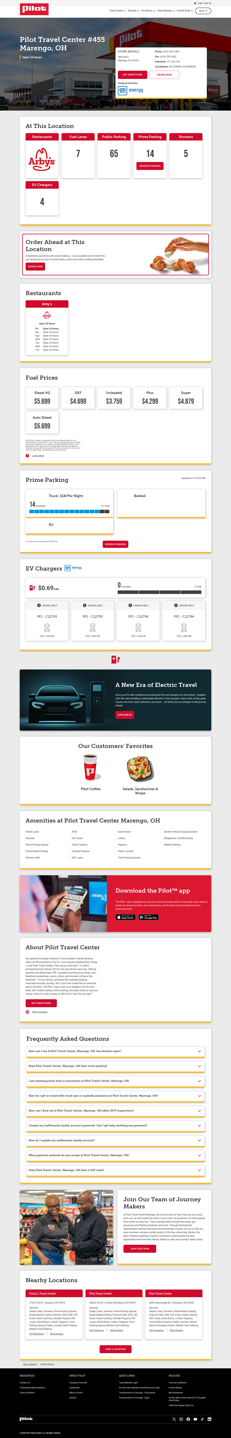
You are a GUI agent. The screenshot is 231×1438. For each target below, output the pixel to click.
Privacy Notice (175, 1387)
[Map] (151, 986)
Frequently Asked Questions (32, 1387)
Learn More (38, 455)
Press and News (27, 1392)
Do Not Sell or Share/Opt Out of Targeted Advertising (187, 1399)
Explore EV (125, 714)
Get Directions (132, 74)
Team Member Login (128, 1382)
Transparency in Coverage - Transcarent (137, 1392)
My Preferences (176, 1392)
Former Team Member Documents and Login (139, 1387)
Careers (72, 1397)
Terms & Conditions (178, 1382)
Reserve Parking (150, 166)
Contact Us (25, 1382)
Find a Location (115, 1349)
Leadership (74, 1387)
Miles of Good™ (76, 1392)
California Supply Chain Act (181, 1405)
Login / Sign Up (204, 3)
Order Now (164, 74)
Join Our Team (140, 1248)
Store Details (56, 1333)
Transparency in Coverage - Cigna (134, 1397)
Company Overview (78, 1382)
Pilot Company (39, 1011)
